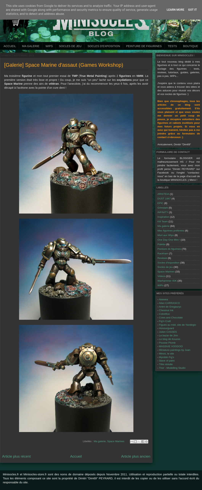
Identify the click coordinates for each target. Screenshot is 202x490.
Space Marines (115, 441)
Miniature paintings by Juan (174, 350)
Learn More (175, 9)
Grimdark (162, 207)
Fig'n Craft (165, 321)
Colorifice (164, 313)
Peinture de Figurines (144, 46)
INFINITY (162, 212)
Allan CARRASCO (169, 303)
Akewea (163, 299)
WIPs (49, 46)
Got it (192, 9)
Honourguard (166, 328)
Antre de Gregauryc (170, 306)
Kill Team (162, 221)
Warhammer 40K (167, 280)
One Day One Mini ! (168, 239)
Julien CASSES (168, 331)
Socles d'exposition (103, 46)
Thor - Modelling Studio (172, 367)
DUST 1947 (164, 198)
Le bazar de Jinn (168, 335)
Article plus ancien (135, 456)
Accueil (10, 46)
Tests (172, 46)
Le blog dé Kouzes (169, 339)
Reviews (162, 258)
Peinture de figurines (169, 248)
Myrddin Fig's (166, 357)
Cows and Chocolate (171, 317)
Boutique (190, 46)
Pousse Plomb (167, 342)
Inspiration (163, 216)
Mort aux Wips (165, 235)
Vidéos (161, 276)
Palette (161, 244)
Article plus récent (16, 456)
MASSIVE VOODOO (171, 346)
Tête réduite (166, 364)
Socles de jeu (70, 46)
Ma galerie (30, 46)
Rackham (162, 253)
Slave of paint (167, 360)
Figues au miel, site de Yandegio (177, 324)
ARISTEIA (163, 194)
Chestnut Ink (166, 310)
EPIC (160, 203)
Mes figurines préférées (170, 230)
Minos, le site (166, 353)
